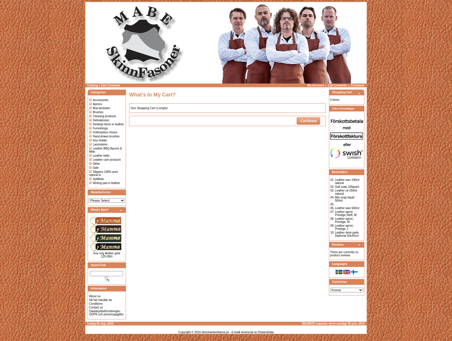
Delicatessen (99, 120)
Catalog (92, 85)
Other (94, 163)
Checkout (357, 85)
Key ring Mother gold (106, 253)
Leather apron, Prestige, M (344, 220)
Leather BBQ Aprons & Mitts (105, 150)
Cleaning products (102, 116)
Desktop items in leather (106, 124)
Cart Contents (110, 85)
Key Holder (98, 140)
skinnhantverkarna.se (215, 332)
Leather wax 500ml (347, 208)
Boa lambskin (99, 108)
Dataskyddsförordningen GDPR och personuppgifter (106, 313)
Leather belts (99, 155)
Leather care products (105, 159)
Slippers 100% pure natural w (103, 173)
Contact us (96, 307)
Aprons (95, 104)
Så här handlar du (100, 300)
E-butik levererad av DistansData (252, 332)
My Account (316, 85)
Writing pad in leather (104, 183)
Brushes (96, 112)
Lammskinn (98, 144)
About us (94, 296)
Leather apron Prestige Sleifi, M (346, 213)
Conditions (96, 303)
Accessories (98, 100)
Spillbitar (96, 179)
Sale (94, 167)
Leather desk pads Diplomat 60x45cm (347, 234)
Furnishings (98, 128)
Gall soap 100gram (347, 186)
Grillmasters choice (103, 132)
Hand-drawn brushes (104, 136)
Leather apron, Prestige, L (344, 227)
